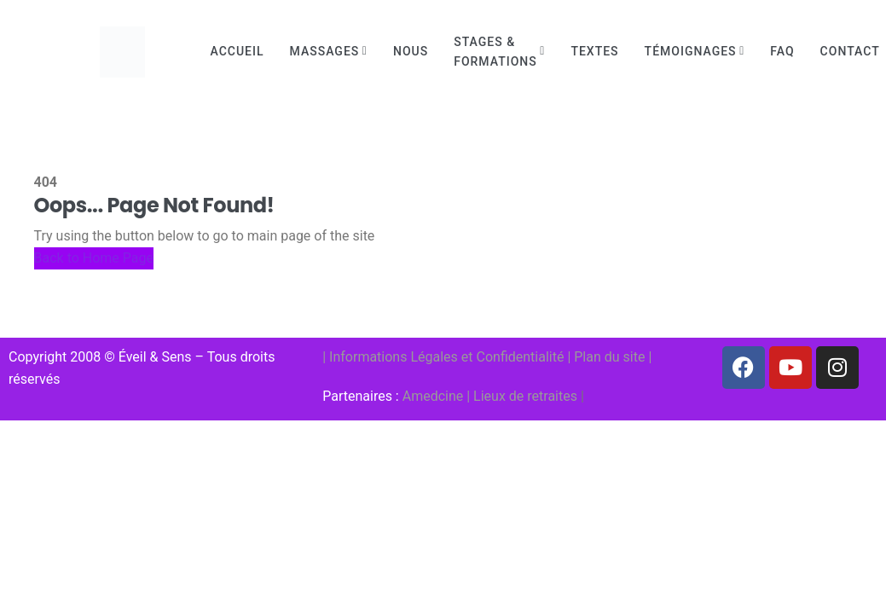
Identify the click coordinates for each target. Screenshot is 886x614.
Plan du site (609, 357)
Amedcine (433, 396)
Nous (410, 51)
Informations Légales (393, 357)
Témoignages (691, 51)
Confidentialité (521, 357)
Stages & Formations (495, 51)
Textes (594, 51)
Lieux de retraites (525, 396)
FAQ (782, 51)
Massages (325, 51)
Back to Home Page (94, 258)
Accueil (237, 51)
